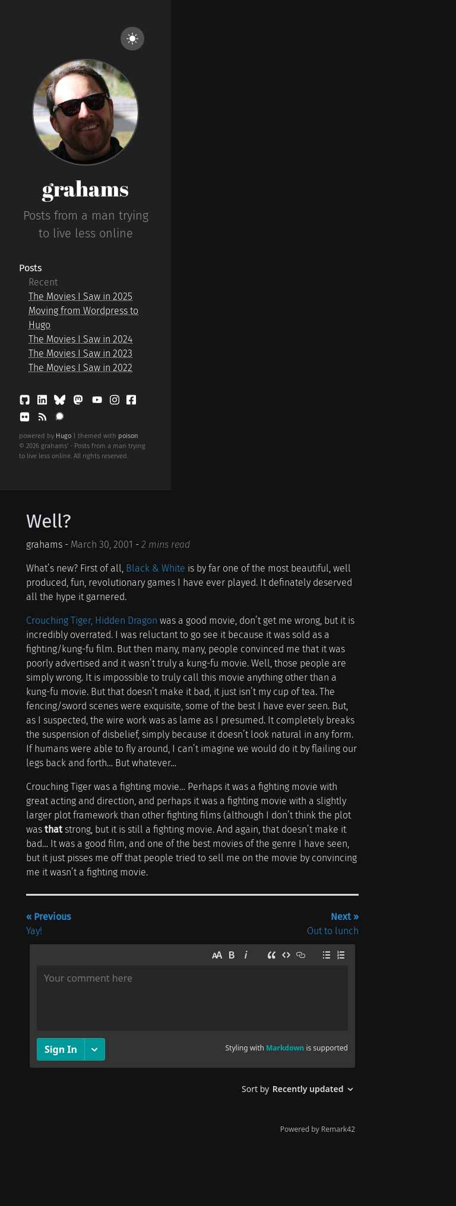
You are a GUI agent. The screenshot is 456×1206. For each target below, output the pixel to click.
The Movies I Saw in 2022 (80, 367)
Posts (30, 268)
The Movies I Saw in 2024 (80, 339)
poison (128, 436)
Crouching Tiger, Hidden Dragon (91, 620)
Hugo (63, 436)
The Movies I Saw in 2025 (80, 296)
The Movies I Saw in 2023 (80, 353)
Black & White (155, 568)
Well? (48, 521)
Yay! (48, 924)
